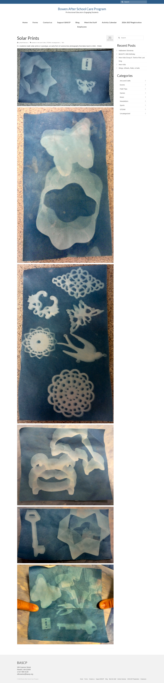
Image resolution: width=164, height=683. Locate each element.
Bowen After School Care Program (82, 9)
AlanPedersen (24, 42)
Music (122, 97)
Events (122, 85)
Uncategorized (55, 42)
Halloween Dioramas (126, 50)
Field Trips (123, 89)
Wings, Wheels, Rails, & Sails (129, 68)
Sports (122, 105)
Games (122, 93)
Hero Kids (122, 64)
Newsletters (124, 101)
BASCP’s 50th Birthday (127, 54)
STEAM (48, 42)
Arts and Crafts (41, 42)
